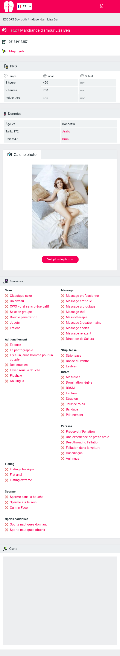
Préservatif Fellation (80, 432)
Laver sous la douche (25, 370)
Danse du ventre (77, 361)
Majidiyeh (13, 51)
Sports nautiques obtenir (27, 530)
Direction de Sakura (80, 339)
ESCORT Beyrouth (15, 19)
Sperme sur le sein (23, 502)
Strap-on (72, 399)
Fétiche (15, 328)
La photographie (21, 350)
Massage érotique (79, 301)
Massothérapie (76, 317)
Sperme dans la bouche (26, 497)
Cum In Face (19, 508)
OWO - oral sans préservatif (29, 306)
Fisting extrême (21, 480)
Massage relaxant (78, 333)
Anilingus (72, 458)
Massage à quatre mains (83, 323)
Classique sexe (21, 296)
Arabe (66, 131)
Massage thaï (75, 312)
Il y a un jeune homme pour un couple (31, 357)
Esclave (71, 393)
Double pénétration (23, 317)
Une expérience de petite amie (87, 437)
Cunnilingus (74, 453)
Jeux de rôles (75, 404)
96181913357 (18, 42)
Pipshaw (16, 376)
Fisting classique (22, 469)
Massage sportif (77, 328)
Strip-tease (73, 356)
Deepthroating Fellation (82, 442)
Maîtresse (73, 377)
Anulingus (17, 381)
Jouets (15, 323)
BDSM (70, 388)
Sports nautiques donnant (28, 524)
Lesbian (71, 366)
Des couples (19, 365)
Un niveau (17, 301)
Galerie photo (22, 154)
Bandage (72, 409)
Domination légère (79, 382)
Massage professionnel (83, 296)
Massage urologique (80, 306)
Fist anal (16, 475)
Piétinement (74, 415)
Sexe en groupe (21, 312)
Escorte (15, 345)
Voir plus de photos (60, 259)
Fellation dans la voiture (83, 448)
